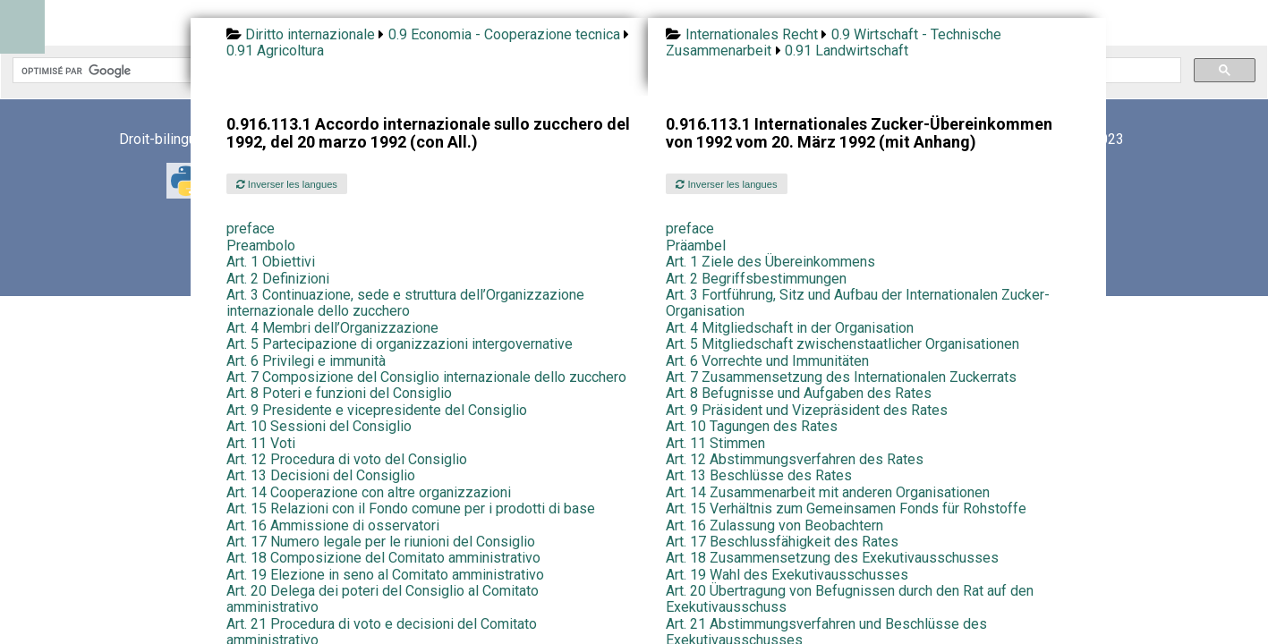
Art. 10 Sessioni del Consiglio (319, 426)
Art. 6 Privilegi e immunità (306, 360)
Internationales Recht (751, 34)
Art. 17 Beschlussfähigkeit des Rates (782, 541)
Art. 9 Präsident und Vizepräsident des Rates (807, 410)
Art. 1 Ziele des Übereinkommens (770, 261)
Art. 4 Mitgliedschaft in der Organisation (790, 327)
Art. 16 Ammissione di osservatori (332, 525)
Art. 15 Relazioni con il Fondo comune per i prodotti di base (410, 508)
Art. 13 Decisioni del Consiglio (320, 475)
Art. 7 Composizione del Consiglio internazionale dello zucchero (426, 377)
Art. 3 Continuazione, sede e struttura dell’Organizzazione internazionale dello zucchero (405, 302)
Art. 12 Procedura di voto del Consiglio (346, 459)
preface (250, 228)
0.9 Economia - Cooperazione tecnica (504, 34)
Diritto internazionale (310, 34)
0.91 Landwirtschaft (846, 50)
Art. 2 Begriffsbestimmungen (756, 278)
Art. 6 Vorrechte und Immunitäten (767, 360)
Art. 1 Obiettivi (270, 261)
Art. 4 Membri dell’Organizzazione (332, 327)
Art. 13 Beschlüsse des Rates (759, 475)
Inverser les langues (286, 184)
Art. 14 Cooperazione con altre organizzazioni (368, 492)
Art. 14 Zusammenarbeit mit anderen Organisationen (828, 492)
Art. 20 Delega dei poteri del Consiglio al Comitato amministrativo (382, 598)
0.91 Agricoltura (275, 50)
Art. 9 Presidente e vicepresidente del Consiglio (376, 410)
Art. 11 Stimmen (715, 443)
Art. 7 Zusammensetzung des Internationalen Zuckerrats (841, 377)
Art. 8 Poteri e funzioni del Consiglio (339, 393)
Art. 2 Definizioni (277, 278)
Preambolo (260, 245)
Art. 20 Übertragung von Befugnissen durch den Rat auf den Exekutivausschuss (850, 598)
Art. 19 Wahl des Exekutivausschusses (787, 574)
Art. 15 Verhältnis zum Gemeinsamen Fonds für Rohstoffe (846, 508)
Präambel (696, 245)
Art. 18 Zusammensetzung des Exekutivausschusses (832, 557)
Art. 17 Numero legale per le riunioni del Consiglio (380, 541)
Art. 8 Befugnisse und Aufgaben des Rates (799, 393)
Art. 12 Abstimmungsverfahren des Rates (794, 459)
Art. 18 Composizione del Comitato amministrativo (383, 557)
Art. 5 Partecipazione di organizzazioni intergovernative (399, 343)
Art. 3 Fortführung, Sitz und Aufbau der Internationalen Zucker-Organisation (858, 302)
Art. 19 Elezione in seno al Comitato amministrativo (385, 574)
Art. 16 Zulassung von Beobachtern (774, 525)
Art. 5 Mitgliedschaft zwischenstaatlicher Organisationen (842, 343)
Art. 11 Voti (260, 443)
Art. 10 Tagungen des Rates (752, 426)
